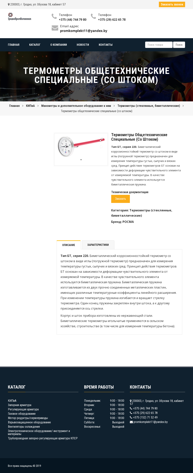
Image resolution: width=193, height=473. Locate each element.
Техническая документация (129, 192)
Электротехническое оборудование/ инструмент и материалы (39, 432)
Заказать (120, 198)
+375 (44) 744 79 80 (72, 19)
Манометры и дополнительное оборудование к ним (76, 106)
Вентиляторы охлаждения (24, 426)
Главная (14, 106)
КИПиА (30, 106)
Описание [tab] (68, 245)
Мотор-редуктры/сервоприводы (28, 418)
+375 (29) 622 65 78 (112, 19)
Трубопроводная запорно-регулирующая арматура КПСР (43, 438)
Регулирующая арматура (23, 409)
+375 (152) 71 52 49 (145, 417)
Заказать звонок (172, 4)
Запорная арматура (19, 405)
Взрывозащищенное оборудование (29, 422)
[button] (101, 140)
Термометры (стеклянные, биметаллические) (148, 106)
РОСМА (128, 222)
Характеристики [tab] (98, 244)
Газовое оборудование (22, 413)
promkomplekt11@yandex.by (151, 422)
